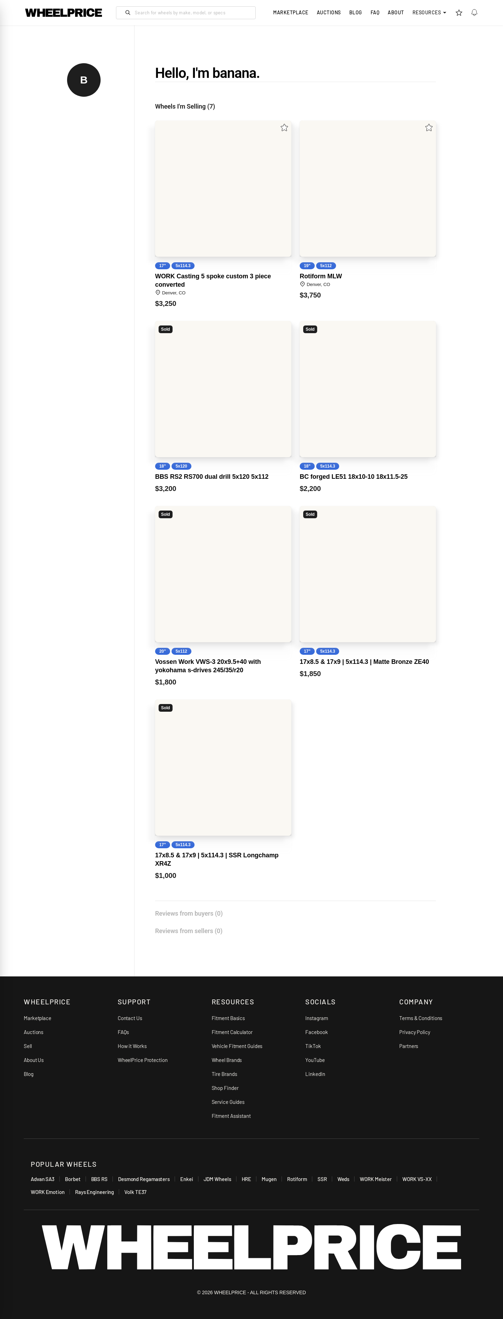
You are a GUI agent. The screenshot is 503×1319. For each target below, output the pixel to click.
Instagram (316, 1018)
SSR (322, 1179)
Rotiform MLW (321, 276)
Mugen (269, 1179)
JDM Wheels (217, 1179)
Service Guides (228, 1102)
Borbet (72, 1179)
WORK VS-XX (417, 1179)
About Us (34, 1060)
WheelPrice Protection (143, 1060)
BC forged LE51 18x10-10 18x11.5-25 (354, 476)
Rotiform (297, 1179)
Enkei (186, 1179)
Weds (343, 1179)
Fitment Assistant (231, 1116)
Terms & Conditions (420, 1018)
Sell (28, 1046)
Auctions (33, 1032)
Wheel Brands (227, 1060)
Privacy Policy (414, 1032)
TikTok (313, 1046)
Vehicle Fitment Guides (237, 1046)
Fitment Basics (228, 1018)
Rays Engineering (94, 1192)
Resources (430, 12)
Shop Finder (225, 1088)
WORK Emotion (48, 1192)
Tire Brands (224, 1074)
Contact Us (130, 1018)
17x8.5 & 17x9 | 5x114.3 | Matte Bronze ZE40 (364, 661)
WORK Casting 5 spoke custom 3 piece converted (213, 280)
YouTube (315, 1060)
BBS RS (99, 1179)
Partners (408, 1046)
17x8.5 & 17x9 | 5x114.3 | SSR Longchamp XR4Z (216, 859)
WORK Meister (376, 1179)
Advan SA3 (42, 1179)
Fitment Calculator (232, 1032)
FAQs (123, 1032)
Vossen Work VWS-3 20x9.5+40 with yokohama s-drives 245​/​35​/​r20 (208, 666)
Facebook (316, 1032)
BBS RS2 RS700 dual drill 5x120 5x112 (212, 476)
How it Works (132, 1046)
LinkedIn (315, 1074)
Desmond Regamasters (144, 1179)
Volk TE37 (135, 1192)
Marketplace (37, 1018)
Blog (355, 12)
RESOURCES (233, 1001)
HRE (247, 1179)
